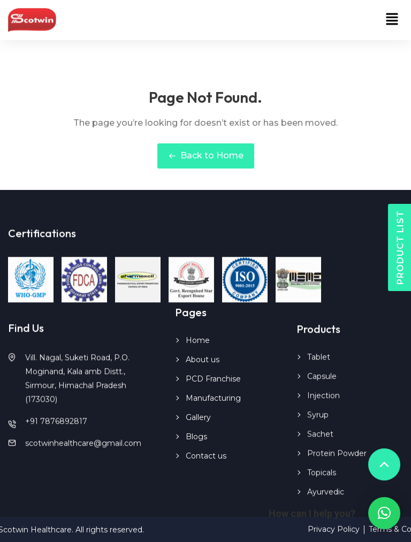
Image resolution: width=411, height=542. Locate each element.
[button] (392, 20)
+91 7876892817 (56, 429)
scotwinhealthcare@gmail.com (83, 451)
